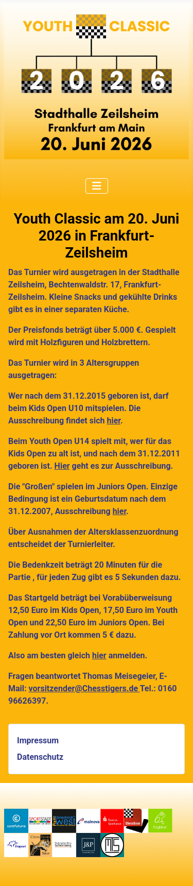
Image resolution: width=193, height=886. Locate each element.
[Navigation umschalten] (96, 186)
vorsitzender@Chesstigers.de (84, 688)
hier (113, 420)
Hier (62, 466)
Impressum (38, 740)
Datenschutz (40, 757)
